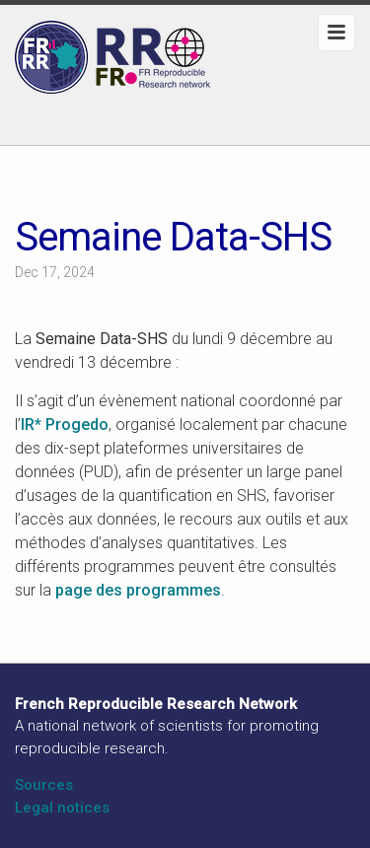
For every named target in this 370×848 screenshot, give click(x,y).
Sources (44, 785)
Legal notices (62, 807)
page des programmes (138, 590)
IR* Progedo (65, 424)
